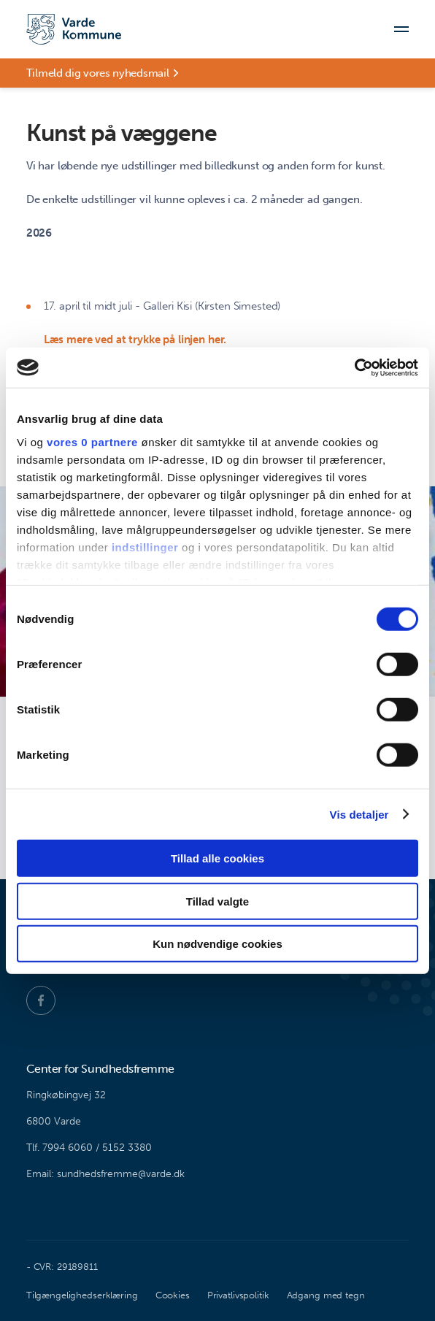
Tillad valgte (217, 901)
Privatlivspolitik (238, 1295)
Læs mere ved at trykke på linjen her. (135, 339)
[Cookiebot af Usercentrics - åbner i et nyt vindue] (354, 367)
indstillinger (145, 546)
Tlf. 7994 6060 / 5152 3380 (89, 1147)
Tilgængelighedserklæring (82, 1295)
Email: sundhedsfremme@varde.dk (105, 1174)
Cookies (172, 1295)
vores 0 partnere (92, 441)
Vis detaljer (359, 814)
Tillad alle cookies (217, 858)
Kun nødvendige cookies (217, 944)
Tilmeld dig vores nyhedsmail (97, 73)
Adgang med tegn (326, 1295)
